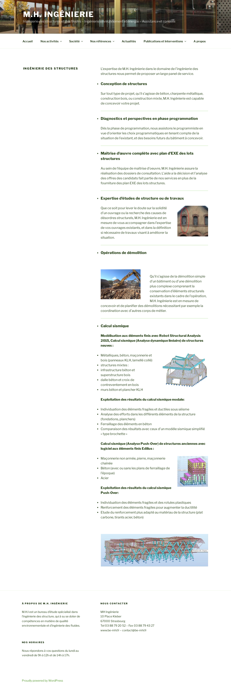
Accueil (28, 41)
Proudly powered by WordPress (42, 680)
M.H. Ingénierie (58, 14)
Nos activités (51, 41)
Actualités (129, 41)
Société (76, 41)
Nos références (102, 41)
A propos (200, 41)
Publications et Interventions (165, 41)
